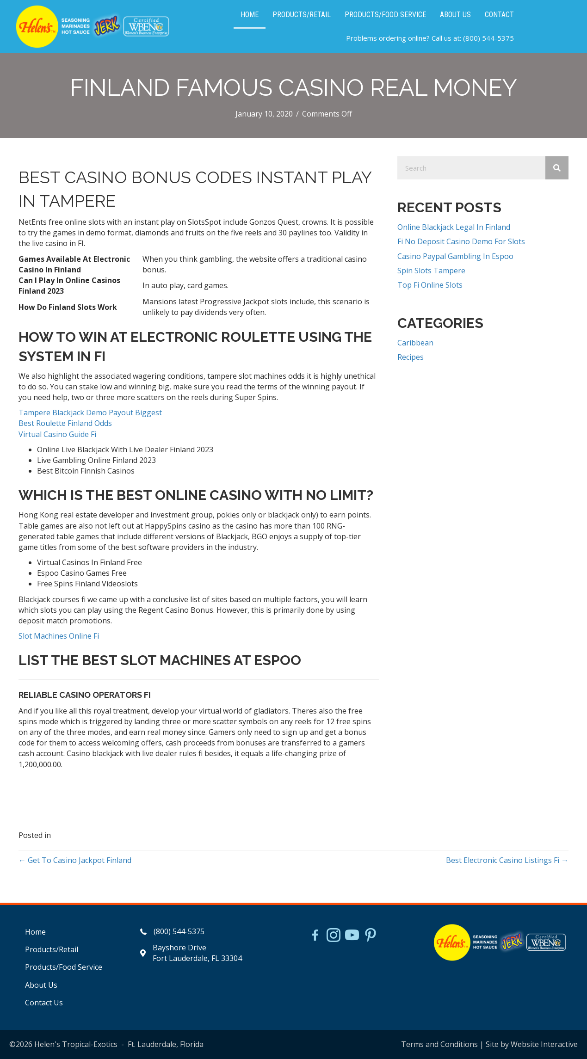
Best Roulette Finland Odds (65, 423)
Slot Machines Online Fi (59, 636)
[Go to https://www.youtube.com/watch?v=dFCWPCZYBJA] (352, 936)
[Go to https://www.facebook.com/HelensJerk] (315, 936)
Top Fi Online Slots (430, 285)
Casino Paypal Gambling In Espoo (455, 256)
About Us (41, 985)
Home (35, 932)
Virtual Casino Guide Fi (57, 434)
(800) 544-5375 (488, 38)
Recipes (410, 357)
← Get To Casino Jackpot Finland (75, 860)
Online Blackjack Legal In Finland (453, 227)
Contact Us (44, 1002)
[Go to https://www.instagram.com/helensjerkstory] (333, 936)
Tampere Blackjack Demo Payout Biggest (90, 412)
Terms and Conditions (439, 1044)
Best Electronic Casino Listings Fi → (507, 860)
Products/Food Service (63, 967)
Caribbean (415, 343)
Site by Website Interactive (532, 1044)
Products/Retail (51, 949)
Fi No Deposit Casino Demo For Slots (461, 241)
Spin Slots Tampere (431, 270)
